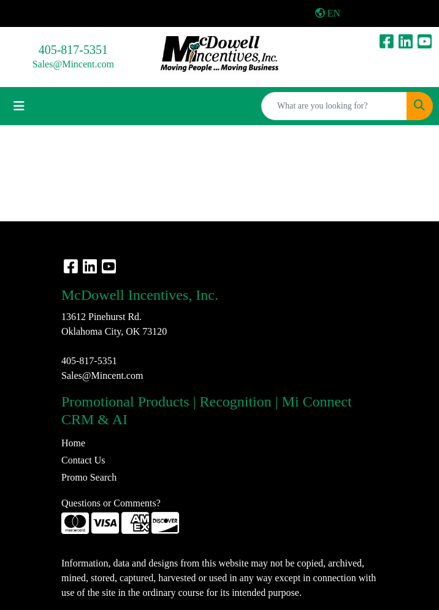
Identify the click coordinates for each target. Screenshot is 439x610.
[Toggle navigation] (19, 106)
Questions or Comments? (111, 503)
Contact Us (83, 460)
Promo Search (88, 477)
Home (73, 443)
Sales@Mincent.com (73, 64)
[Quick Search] (334, 106)
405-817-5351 (73, 49)
